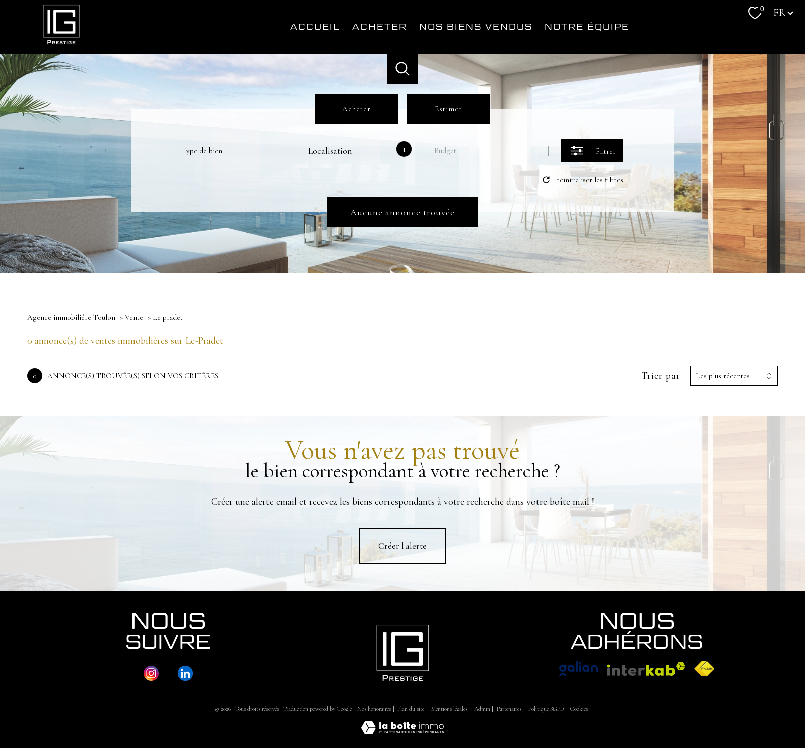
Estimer (448, 108)
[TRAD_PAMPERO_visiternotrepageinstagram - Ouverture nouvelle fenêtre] (151, 673)
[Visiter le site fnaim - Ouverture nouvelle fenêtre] (704, 668)
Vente (134, 317)
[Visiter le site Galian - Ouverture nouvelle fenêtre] (578, 668)
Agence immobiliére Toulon (71, 317)
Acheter (379, 27)
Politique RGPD (546, 708)
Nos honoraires (374, 708)
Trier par (660, 376)
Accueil (315, 27)
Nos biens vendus (475, 27)
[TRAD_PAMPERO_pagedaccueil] (61, 45)
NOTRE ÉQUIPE (587, 27)
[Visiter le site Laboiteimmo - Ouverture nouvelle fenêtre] (402, 731)
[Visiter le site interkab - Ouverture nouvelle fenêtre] (646, 669)
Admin (482, 708)
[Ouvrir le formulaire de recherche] (592, 150)
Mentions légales (449, 708)
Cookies (579, 709)
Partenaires (509, 708)
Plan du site (410, 708)
